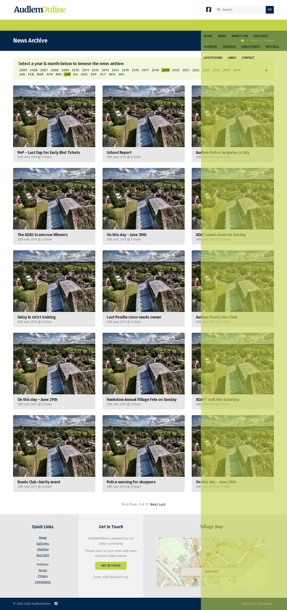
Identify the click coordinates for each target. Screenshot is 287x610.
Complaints (43, 582)
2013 (105, 70)
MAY (59, 74)
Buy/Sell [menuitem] (155, 25)
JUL (75, 74)
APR (49, 74)
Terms (42, 570)
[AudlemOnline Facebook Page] (208, 10)
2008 (54, 70)
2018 (155, 70)
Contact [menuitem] (211, 25)
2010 (75, 70)
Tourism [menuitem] (92, 25)
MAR (40, 74)
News (254, 41)
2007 (44, 70)
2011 (85, 70)
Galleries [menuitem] (73, 25)
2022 (196, 70)
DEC (122, 74)
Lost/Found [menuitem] (176, 25)
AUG (84, 74)
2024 (216, 70)
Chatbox (43, 549)
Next (154, 504)
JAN (22, 74)
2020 (175, 70)
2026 (237, 70)
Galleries (42, 544)
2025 (226, 70)
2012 (95, 70)
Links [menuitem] (195, 25)
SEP (93, 74)
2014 (115, 70)
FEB (31, 74)
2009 (65, 70)
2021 (186, 70)
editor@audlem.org (115, 577)
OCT (103, 74)
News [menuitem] (34, 25)
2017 (145, 70)
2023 (206, 70)
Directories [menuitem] (133, 25)
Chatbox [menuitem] (111, 25)
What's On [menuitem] (52, 25)
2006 (33, 70)
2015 (125, 70)
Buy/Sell (43, 555)
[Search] (241, 10)
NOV (112, 74)
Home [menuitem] (20, 25)
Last (162, 504)
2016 (135, 70)
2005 (23, 70)
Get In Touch (110, 565)
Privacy (43, 576)
